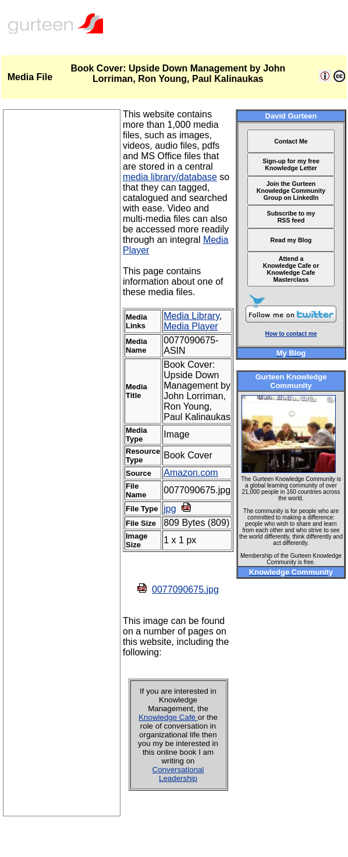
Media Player (191, 326)
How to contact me (291, 334)
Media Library (191, 316)
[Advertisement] (61, 641)
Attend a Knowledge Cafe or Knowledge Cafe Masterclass (291, 269)
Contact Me (290, 141)
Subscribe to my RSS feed (291, 217)
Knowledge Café (168, 717)
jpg (170, 509)
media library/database (170, 177)
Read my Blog (291, 239)
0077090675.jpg (185, 589)
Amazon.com (191, 473)
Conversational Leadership (178, 774)
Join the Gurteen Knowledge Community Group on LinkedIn (291, 190)
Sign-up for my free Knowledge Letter (290, 164)
